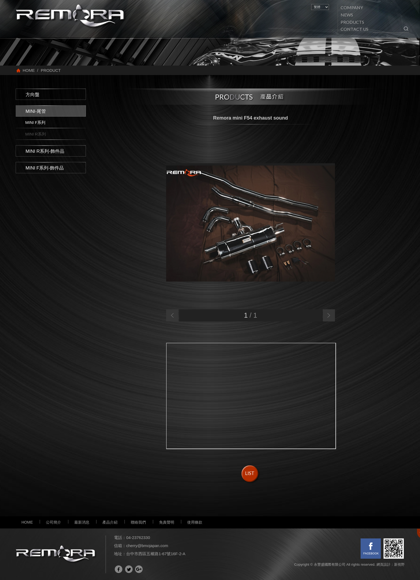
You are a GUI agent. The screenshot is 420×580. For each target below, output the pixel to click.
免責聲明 (166, 522)
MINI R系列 (35, 134)
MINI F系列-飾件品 (45, 168)
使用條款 (194, 522)
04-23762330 (138, 537)
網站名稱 (71, 16)
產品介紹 (109, 522)
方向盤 (32, 94)
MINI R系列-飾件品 (45, 151)
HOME (27, 522)
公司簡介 (53, 522)
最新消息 (81, 522)
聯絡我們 (138, 522)
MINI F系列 (35, 122)
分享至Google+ (139, 569)
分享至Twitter (129, 569)
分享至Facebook (119, 569)
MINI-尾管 (36, 111)
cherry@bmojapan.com (147, 545)
